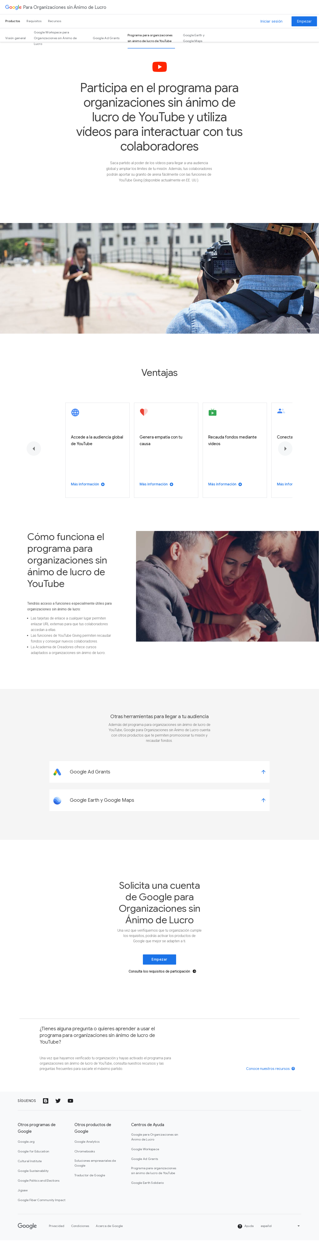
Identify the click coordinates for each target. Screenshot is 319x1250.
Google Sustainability (33, 1181)
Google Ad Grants (106, 38)
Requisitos (34, 21)
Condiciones (80, 1236)
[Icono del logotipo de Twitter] (58, 1110)
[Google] (27, 1236)
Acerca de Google (109, 1236)
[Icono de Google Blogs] (45, 1110)
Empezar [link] (159, 969)
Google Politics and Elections (38, 1190)
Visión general (15, 38)
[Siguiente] (285, 458)
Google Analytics (86, 1151)
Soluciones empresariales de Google (95, 1172)
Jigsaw (23, 1200)
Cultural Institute (30, 1171)
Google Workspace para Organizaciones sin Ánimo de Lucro (55, 38)
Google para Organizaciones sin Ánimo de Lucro (154, 1146)
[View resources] (271, 1078)
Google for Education (33, 1161)
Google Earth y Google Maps (194, 38)
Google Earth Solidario (147, 1192)
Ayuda (245, 1235)
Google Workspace (145, 1159)
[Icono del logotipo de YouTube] (70, 1110)
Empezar (304, 21)
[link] (159, 781)
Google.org (26, 1151)
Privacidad (56, 1236)
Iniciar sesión (271, 21)
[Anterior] (34, 458)
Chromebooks (84, 1161)
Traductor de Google (89, 1185)
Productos (12, 21)
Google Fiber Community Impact (41, 1210)
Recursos (54, 21)
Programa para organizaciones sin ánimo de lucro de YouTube (150, 38)
